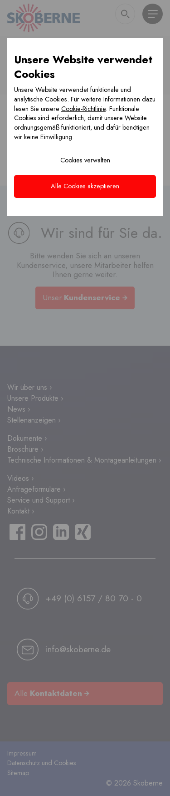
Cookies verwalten (85, 160)
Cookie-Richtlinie (83, 108)
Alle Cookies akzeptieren (85, 186)
